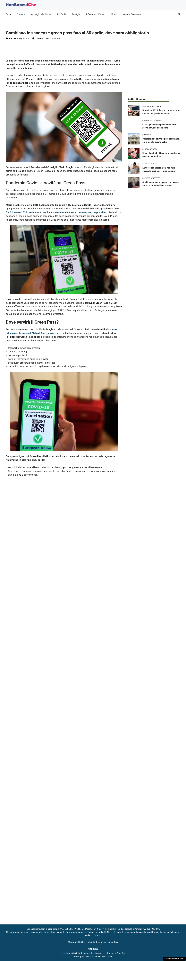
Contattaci (113, 942)
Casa (8, 14)
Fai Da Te (61, 14)
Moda (114, 14)
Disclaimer (95, 956)
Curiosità (21, 14)
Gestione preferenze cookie (174, 959)
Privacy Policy (81, 956)
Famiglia (76, 14)
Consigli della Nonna (41, 14)
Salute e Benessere (131, 14)
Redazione (107, 956)
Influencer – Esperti (95, 14)
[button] (179, 14)
